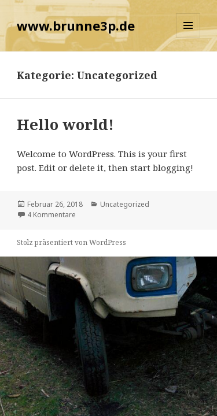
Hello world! (65, 124)
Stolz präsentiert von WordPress (71, 242)
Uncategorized (124, 204)
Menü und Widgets (188, 37)
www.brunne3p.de (76, 25)
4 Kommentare (51, 215)
